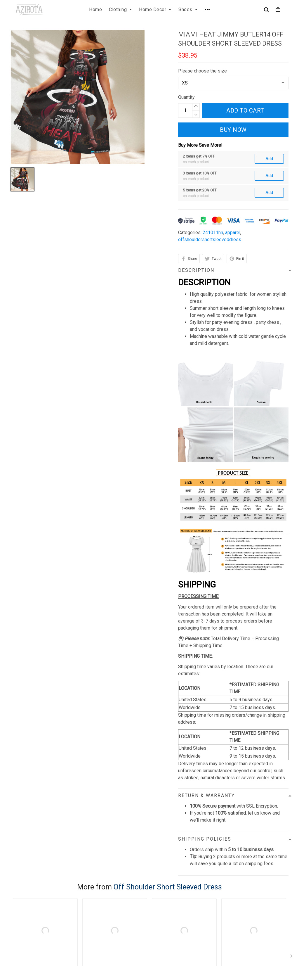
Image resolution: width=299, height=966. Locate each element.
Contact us (165, 893)
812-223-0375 (25, 931)
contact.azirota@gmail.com (38, 939)
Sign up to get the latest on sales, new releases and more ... (256, 900)
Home (95, 9)
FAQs (159, 902)
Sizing (160, 912)
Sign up (274, 918)
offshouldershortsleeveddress (209, 176)
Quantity (186, 97)
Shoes (188, 9)
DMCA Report (206, 958)
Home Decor (155, 9)
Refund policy (96, 922)
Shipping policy (98, 912)
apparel (232, 169)
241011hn (213, 169)
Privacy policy (96, 893)
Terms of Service (99, 902)
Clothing (120, 9)
